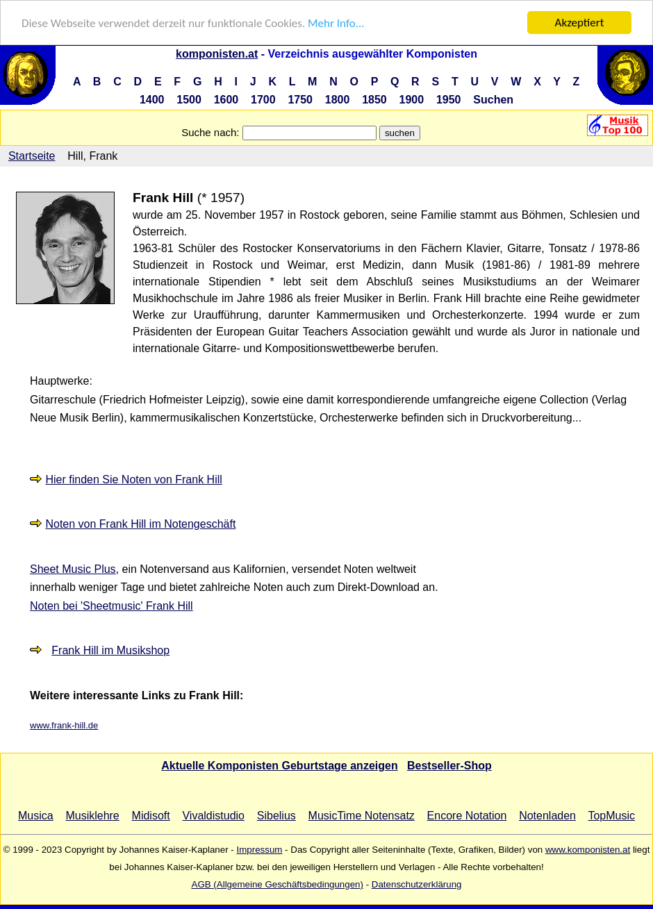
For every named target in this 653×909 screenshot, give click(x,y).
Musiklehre (92, 816)
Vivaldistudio (213, 816)
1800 (337, 100)
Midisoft (151, 816)
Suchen (493, 100)
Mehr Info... (336, 22)
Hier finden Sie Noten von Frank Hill (133, 479)
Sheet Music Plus (73, 569)
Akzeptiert (579, 22)
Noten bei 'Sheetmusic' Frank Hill (111, 606)
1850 (374, 100)
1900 (411, 100)
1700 (263, 100)
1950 (448, 100)
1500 (188, 100)
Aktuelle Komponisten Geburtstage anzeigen (279, 766)
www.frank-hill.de (64, 725)
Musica (35, 816)
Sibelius (276, 816)
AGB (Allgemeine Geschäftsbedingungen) (277, 884)
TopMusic (611, 816)
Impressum (259, 849)
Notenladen (547, 816)
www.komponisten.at (587, 849)
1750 (300, 100)
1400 (152, 100)
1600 (226, 100)
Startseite (32, 156)
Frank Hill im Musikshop (110, 650)
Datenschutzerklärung (417, 884)
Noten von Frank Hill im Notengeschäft (140, 524)
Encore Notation (467, 816)
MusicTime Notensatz (361, 816)
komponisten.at (217, 54)
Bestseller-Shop (449, 766)
